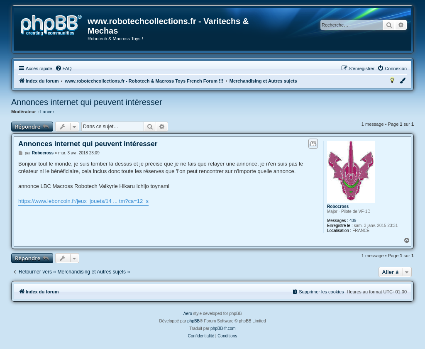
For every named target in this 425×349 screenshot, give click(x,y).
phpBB (193, 321)
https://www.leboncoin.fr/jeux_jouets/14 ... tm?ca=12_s (83, 201)
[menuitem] (63, 68)
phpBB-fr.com (223, 328)
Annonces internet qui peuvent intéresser (86, 102)
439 (353, 220)
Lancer (47, 111)
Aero (187, 313)
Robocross (338, 206)
